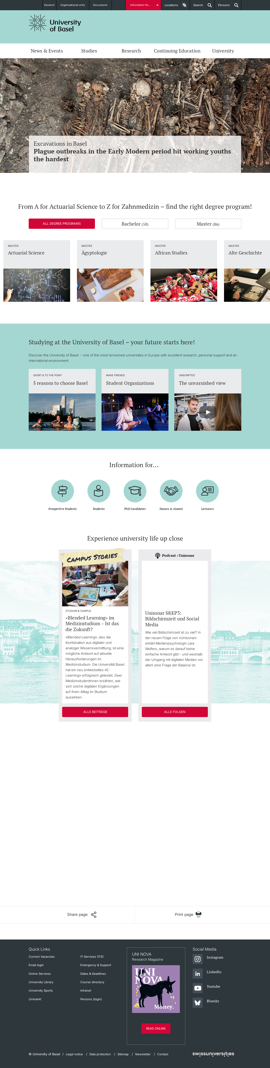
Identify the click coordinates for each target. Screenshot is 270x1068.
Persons (222, 6)
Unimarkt (35, 999)
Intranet (85, 990)
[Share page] (82, 914)
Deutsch (49, 5)
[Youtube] (206, 988)
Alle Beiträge (95, 712)
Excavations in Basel (135, 151)
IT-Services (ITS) (92, 956)
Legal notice (74, 1054)
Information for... (141, 5)
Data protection (100, 1054)
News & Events (47, 51)
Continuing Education (177, 51)
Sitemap (123, 1054)
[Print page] (188, 914)
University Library (41, 982)
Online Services (40, 973)
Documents (103, 5)
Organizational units (75, 5)
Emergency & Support (95, 965)
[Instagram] (208, 959)
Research (131, 51)
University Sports (41, 990)
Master (208, 224)
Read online (156, 1028)
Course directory (92, 982)
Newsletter (143, 1054)
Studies (89, 51)
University (223, 51)
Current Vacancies (42, 956)
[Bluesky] (206, 1003)
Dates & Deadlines (93, 973)
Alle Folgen (175, 712)
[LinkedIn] (207, 974)
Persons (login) (91, 999)
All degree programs (62, 223)
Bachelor (135, 224)
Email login (36, 965)
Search (196, 6)
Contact (162, 1054)
